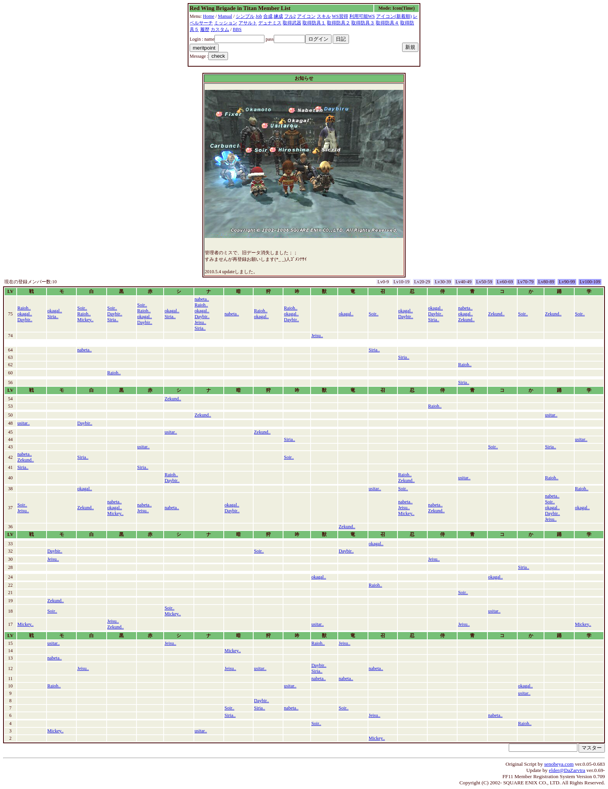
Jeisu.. (200, 322)
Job (259, 16)
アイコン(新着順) (394, 16)
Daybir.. (25, 319)
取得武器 (292, 23)
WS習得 (340, 16)
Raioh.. (24, 308)
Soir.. (82, 308)
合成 (268, 16)
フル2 (290, 16)
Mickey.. (85, 319)
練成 (278, 16)
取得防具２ (338, 23)
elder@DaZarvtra (567, 770)
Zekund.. (466, 319)
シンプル (245, 16)
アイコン (306, 16)
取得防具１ (314, 23)
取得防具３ (363, 23)
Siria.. (53, 316)
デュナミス (270, 23)
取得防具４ (387, 23)
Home (208, 16)
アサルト (247, 23)
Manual (225, 16)
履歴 (204, 29)
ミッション (225, 23)
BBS (237, 29)
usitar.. (551, 415)
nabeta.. (202, 299)
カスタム (220, 29)
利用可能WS (362, 16)
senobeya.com (558, 764)
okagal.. (24, 314)
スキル (324, 16)
